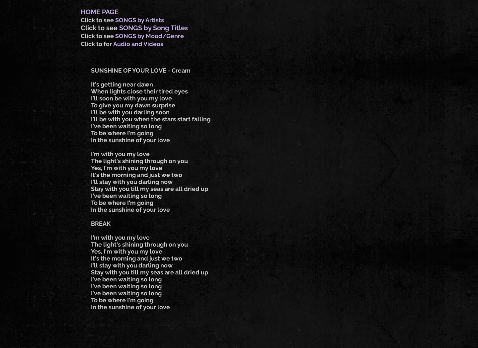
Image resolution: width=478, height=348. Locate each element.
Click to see (98, 20)
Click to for (97, 43)
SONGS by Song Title (152, 28)
